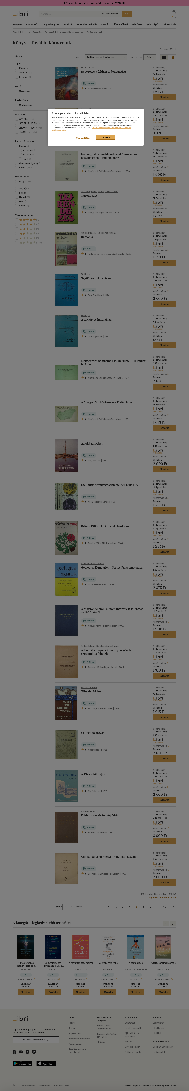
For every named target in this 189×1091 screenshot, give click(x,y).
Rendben (105, 137)
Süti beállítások (84, 138)
